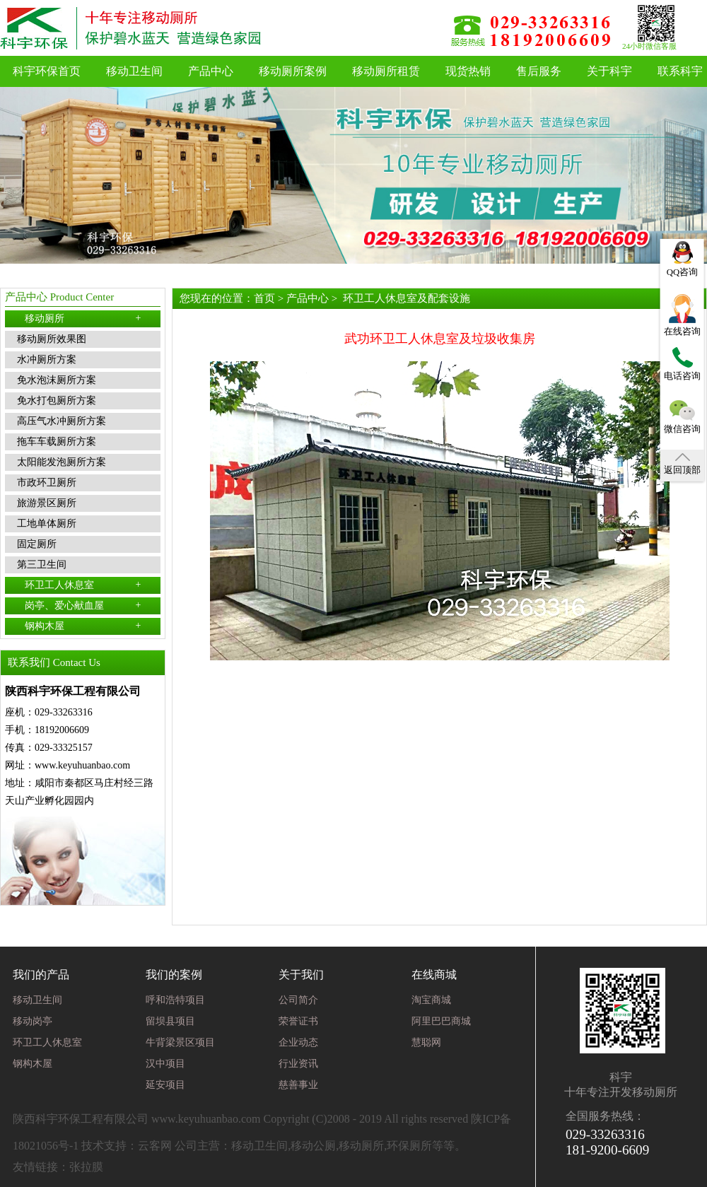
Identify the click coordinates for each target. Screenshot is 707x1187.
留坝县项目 (170, 1021)
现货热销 (468, 71)
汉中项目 (165, 1063)
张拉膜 (86, 1167)
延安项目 (165, 1085)
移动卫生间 (134, 71)
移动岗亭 (32, 1021)
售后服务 (538, 71)
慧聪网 (426, 1042)
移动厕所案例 (293, 71)
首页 (264, 298)
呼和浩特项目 (175, 1000)
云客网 (155, 1146)
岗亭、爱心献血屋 (83, 605)
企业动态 (298, 1042)
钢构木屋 (83, 625)
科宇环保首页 (47, 71)
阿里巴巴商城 (441, 1021)
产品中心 (210, 71)
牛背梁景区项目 (180, 1042)
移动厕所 (83, 318)
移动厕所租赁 (386, 71)
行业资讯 (298, 1063)
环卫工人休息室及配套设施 (406, 298)
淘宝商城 (431, 1000)
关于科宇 (609, 71)
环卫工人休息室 (83, 584)
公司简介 (298, 1000)
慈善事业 (298, 1085)
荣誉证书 (298, 1021)
